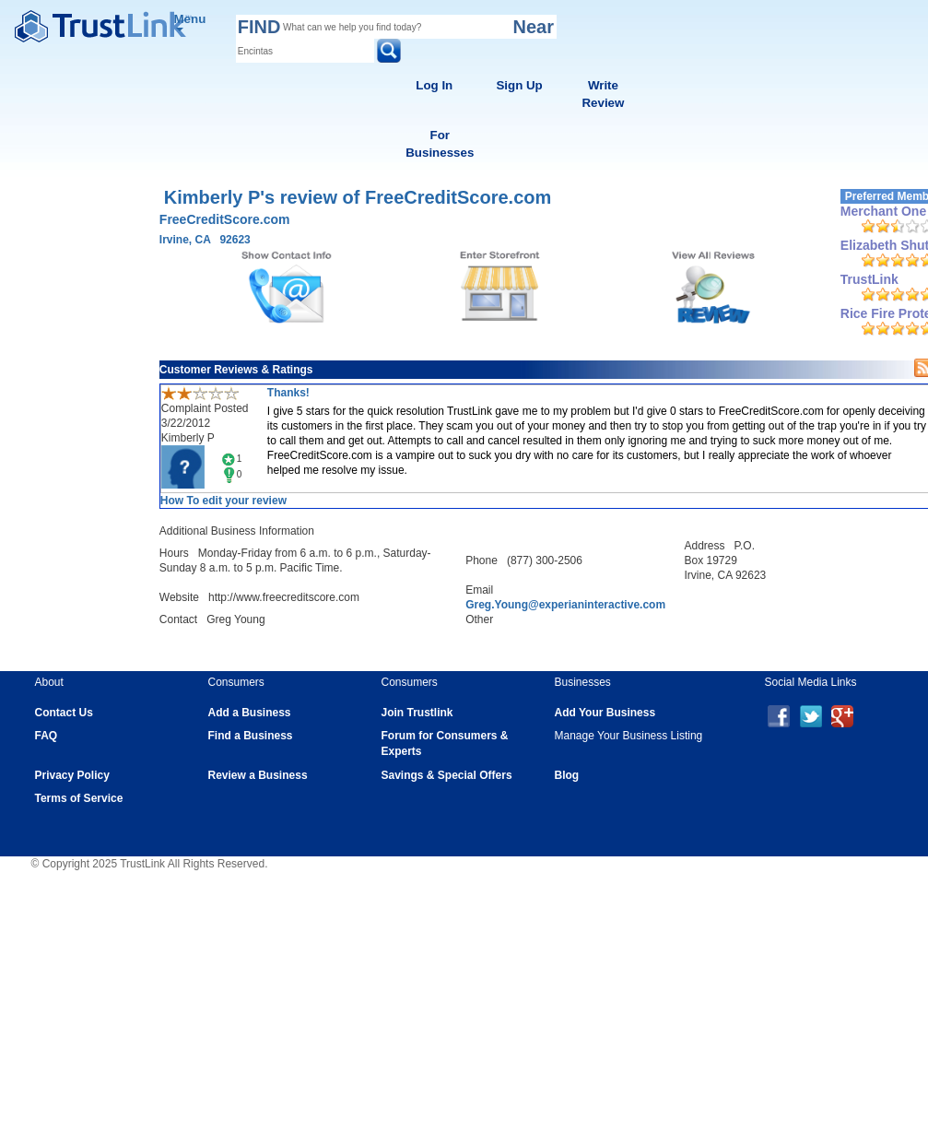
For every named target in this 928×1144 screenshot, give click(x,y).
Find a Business (250, 735)
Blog (567, 775)
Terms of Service (79, 798)
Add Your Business (605, 712)
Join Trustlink (417, 712)
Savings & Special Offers (447, 775)
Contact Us (64, 712)
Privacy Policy (72, 775)
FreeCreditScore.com (224, 219)
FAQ (46, 735)
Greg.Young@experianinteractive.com (565, 604)
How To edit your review (223, 500)
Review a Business (258, 775)
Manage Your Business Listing (629, 735)
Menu (190, 21)
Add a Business (249, 712)
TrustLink (869, 279)
